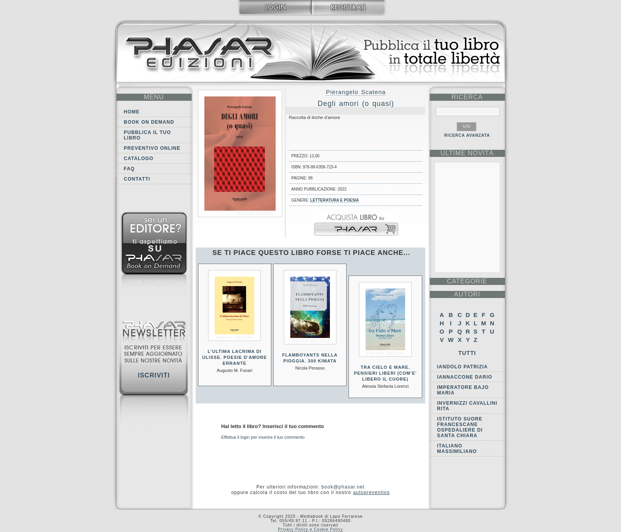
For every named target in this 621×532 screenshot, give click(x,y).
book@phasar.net (342, 487)
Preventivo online (152, 148)
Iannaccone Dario (464, 377)
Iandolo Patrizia (462, 367)
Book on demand (149, 122)
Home (132, 112)
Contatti (137, 179)
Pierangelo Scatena (356, 92)
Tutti (467, 353)
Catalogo (139, 158)
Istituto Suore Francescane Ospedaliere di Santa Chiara (460, 427)
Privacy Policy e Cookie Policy (310, 529)
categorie (467, 281)
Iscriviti (154, 375)
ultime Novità (467, 153)
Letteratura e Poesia (334, 200)
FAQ (129, 169)
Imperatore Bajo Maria (463, 390)
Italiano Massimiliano (457, 448)
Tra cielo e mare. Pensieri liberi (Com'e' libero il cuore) (385, 373)
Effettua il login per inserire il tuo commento (263, 437)
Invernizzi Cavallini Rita (467, 405)
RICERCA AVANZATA (467, 135)
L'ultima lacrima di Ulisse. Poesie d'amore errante (234, 357)
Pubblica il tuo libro (147, 135)
